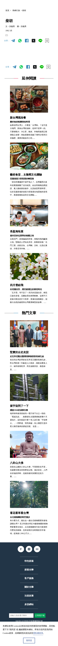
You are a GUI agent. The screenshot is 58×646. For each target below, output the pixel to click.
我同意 (29, 640)
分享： (7, 44)
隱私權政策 (38, 633)
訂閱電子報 (40, 619)
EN (9, 37)
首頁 (7, 10)
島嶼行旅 (16, 10)
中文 (28, 4)
